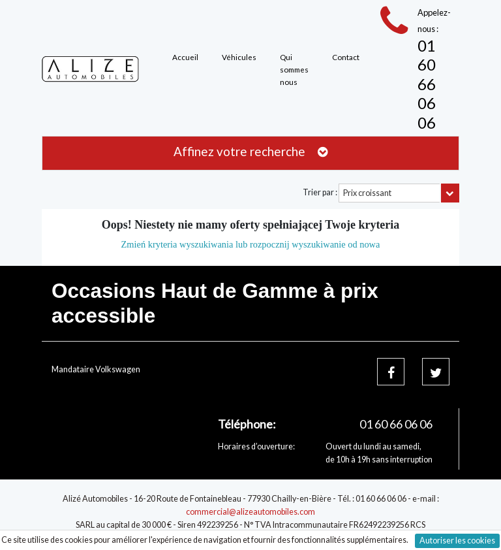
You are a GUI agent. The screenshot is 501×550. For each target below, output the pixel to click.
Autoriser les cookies (457, 540)
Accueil (185, 56)
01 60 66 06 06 (427, 84)
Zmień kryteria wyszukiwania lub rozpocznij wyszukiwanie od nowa (250, 244)
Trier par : (320, 192)
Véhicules (239, 56)
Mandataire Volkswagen (96, 369)
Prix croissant (367, 193)
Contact (345, 56)
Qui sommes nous (294, 69)
